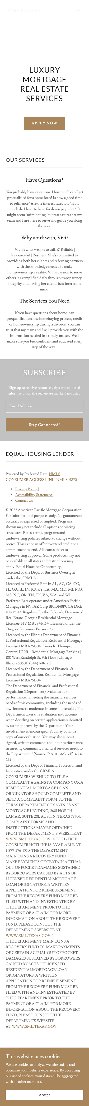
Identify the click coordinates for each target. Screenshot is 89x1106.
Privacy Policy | (27, 489)
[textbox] (44, 406)
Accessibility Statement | (34, 494)
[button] (78, 10)
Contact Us (24, 500)
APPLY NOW (44, 123)
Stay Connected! (44, 424)
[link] (24, 11)
